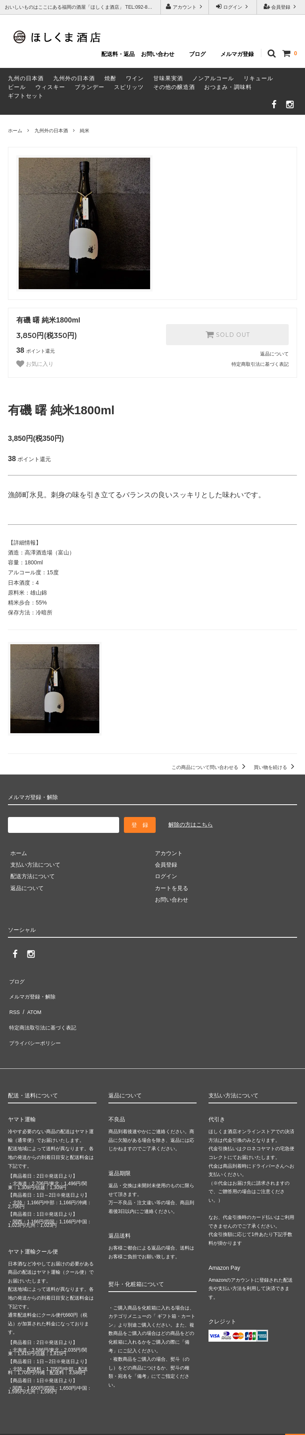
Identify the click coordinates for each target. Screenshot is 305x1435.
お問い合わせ (157, 54)
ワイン (135, 78)
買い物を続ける (275, 767)
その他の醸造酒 (174, 87)
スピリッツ (129, 87)
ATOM (31, 1003)
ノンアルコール (213, 78)
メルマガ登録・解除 (33, 991)
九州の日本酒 (26, 78)
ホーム (15, 130)
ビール (17, 87)
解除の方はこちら (190, 824)
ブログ (197, 54)
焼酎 (110, 78)
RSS (13, 1003)
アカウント (185, 6)
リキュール (258, 78)
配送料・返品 (118, 54)
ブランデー (89, 87)
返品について (274, 354)
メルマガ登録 (237, 54)
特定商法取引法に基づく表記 (44, 1015)
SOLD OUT (227, 334)
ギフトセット (26, 96)
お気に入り (35, 364)
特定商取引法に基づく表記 (260, 364)
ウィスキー (50, 87)
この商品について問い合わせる (210, 767)
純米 (84, 130)
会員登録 (281, 6)
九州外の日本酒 (74, 78)
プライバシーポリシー (36, 1026)
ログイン (233, 6)
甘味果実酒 (168, 78)
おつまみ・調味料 (228, 87)
